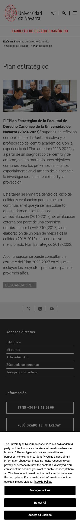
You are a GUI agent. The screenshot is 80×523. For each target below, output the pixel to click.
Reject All (40, 502)
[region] (40, 477)
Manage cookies (40, 490)
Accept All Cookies (39, 515)
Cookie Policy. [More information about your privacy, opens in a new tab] (43, 481)
